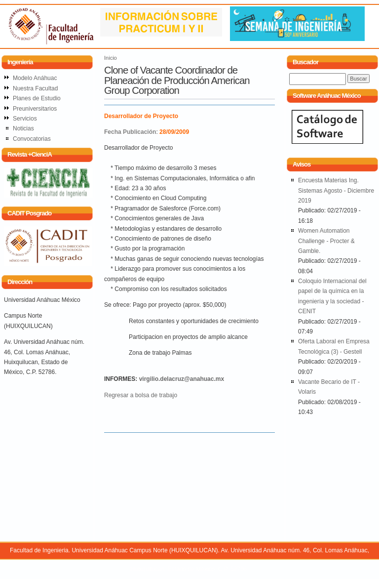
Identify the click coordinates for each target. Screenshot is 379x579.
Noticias (23, 128)
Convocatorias (32, 138)
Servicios (25, 118)
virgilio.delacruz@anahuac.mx (181, 378)
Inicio (110, 58)
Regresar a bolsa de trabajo (140, 395)
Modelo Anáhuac (35, 78)
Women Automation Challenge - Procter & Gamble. (326, 240)
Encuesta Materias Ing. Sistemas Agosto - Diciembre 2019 (336, 190)
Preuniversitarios (35, 108)
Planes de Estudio (37, 98)
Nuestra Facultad (35, 88)
